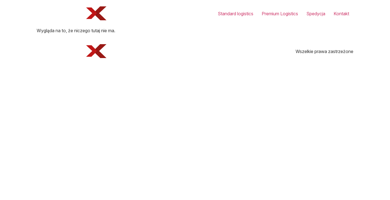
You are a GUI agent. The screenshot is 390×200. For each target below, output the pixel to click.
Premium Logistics (280, 13)
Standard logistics (235, 13)
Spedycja (315, 13)
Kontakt (341, 13)
